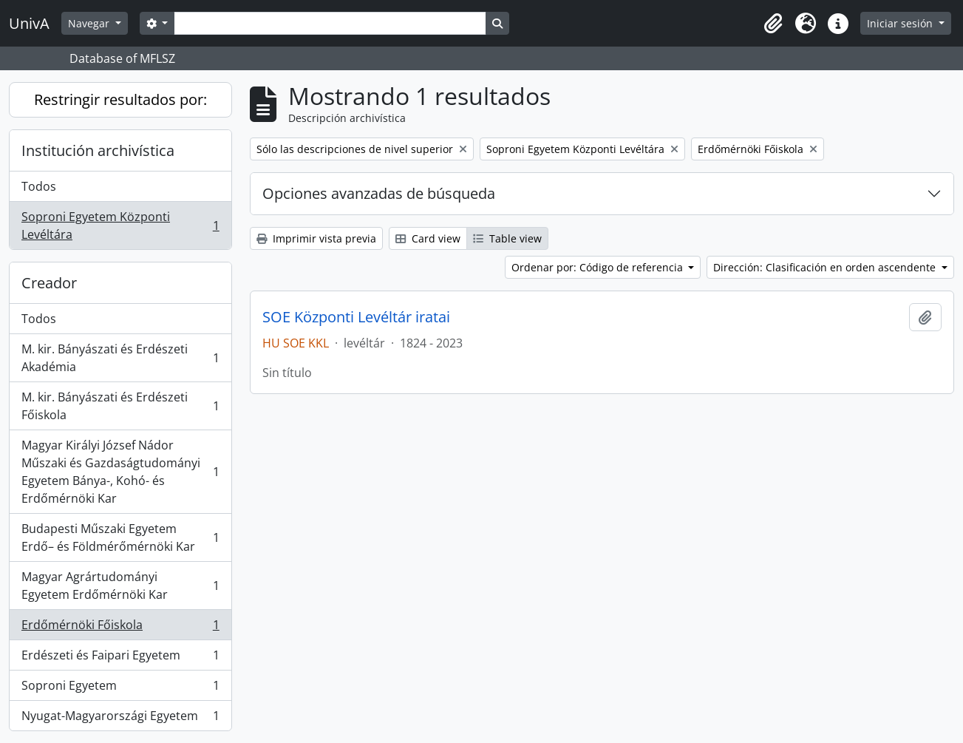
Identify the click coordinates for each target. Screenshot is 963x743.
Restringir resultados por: (120, 99)
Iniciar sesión (901, 23)
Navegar (90, 23)
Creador (49, 283)
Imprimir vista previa (316, 238)
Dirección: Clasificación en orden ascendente (826, 267)
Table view (507, 238)
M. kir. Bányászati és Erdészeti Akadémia (120, 358)
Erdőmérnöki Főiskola (120, 628)
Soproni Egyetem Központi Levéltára (120, 225)
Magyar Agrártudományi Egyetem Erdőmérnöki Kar (120, 586)
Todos (38, 186)
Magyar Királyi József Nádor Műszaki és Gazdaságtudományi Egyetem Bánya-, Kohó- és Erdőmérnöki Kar (120, 471)
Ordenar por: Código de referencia (598, 267)
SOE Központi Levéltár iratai (356, 317)
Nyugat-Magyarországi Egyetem (120, 718)
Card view (427, 238)
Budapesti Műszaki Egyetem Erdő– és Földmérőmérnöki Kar (120, 537)
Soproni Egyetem (120, 688)
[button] (773, 23)
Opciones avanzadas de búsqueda (378, 193)
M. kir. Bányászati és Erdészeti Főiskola (120, 406)
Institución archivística (97, 150)
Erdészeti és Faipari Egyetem (120, 658)
